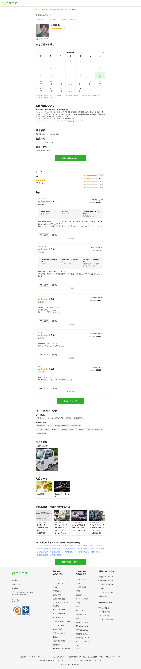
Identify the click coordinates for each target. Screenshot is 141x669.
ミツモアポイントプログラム (66, 660)
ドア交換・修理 (58, 625)
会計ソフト (79, 610)
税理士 (55, 637)
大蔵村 (67, 552)
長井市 (93, 545)
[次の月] (103, 52)
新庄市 (65, 545)
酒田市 (59, 545)
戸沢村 (80, 552)
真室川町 (59, 552)
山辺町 (60, 549)
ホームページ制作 (82, 599)
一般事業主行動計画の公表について (90, 660)
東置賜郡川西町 (64, 9)
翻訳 (77, 607)
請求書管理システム (82, 638)
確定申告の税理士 (59, 641)
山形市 (39, 545)
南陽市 (54, 549)
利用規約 (23, 657)
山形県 (56, 9)
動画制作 (79, 595)
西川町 (80, 549)
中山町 (67, 549)
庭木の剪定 (57, 595)
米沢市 (45, 545)
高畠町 (86, 552)
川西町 (93, 552)
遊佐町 (59, 555)
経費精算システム (82, 622)
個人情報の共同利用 (47, 660)
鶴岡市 (52, 545)
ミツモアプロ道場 (104, 616)
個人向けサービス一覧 (105, 577)
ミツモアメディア (104, 588)
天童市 (99, 545)
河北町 (73, 549)
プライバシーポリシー (36, 657)
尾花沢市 (46, 549)
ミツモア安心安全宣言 (105, 592)
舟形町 (52, 552)
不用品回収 (57, 591)
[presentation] (40, 20)
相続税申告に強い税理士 (61, 649)
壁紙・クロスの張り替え (61, 610)
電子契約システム (82, 626)
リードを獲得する (104, 612)
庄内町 (52, 555)
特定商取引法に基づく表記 (77, 657)
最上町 (45, 552)
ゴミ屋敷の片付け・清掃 (61, 621)
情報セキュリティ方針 (113, 657)
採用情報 (15, 588)
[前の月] (37, 52)
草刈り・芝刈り (58, 617)
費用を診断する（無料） (70, 158)
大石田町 (100, 549)
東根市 (39, 549)
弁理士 (78, 591)
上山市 (80, 545)
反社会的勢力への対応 (95, 657)
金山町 (39, 552)
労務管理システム (82, 634)
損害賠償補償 (102, 596)
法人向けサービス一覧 (105, 581)
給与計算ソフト (81, 618)
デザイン (79, 603)
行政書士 (79, 583)
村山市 (86, 545)
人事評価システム (82, 630)
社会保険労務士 (81, 587)
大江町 (93, 549)
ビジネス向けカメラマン (84, 579)
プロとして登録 (103, 608)
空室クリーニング (59, 633)
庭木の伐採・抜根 (59, 599)
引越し (55, 587)
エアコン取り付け (59, 583)
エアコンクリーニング (60, 579)
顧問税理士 (57, 645)
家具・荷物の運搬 (59, 613)
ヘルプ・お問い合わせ (105, 584)
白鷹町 (39, 555)
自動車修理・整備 (47, 9)
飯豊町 (45, 555)
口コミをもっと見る (70, 401)
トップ (38, 9)
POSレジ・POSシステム (84, 642)
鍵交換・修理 (57, 629)
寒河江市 (72, 545)
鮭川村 (73, 552)
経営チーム (16, 584)
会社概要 (15, 580)
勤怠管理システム (82, 614)
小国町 (99, 552)
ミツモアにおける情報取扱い (56, 657)
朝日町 (86, 549)
